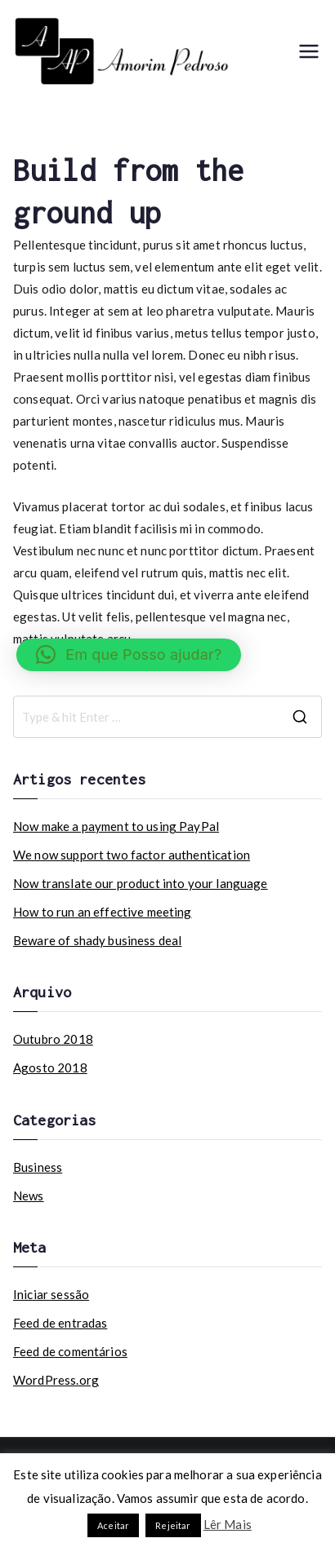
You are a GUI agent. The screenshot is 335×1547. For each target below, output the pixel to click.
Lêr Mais (227, 1524)
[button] (128, 655)
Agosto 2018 (50, 1067)
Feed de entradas (60, 1322)
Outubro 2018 (53, 1039)
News (28, 1195)
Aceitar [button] (113, 1525)
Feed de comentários (70, 1351)
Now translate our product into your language (140, 883)
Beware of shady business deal (97, 940)
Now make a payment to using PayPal (116, 826)
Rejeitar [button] (172, 1525)
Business (37, 1167)
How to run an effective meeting (102, 911)
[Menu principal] (309, 51)
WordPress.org (56, 1379)
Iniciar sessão (51, 1294)
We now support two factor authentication (131, 854)
